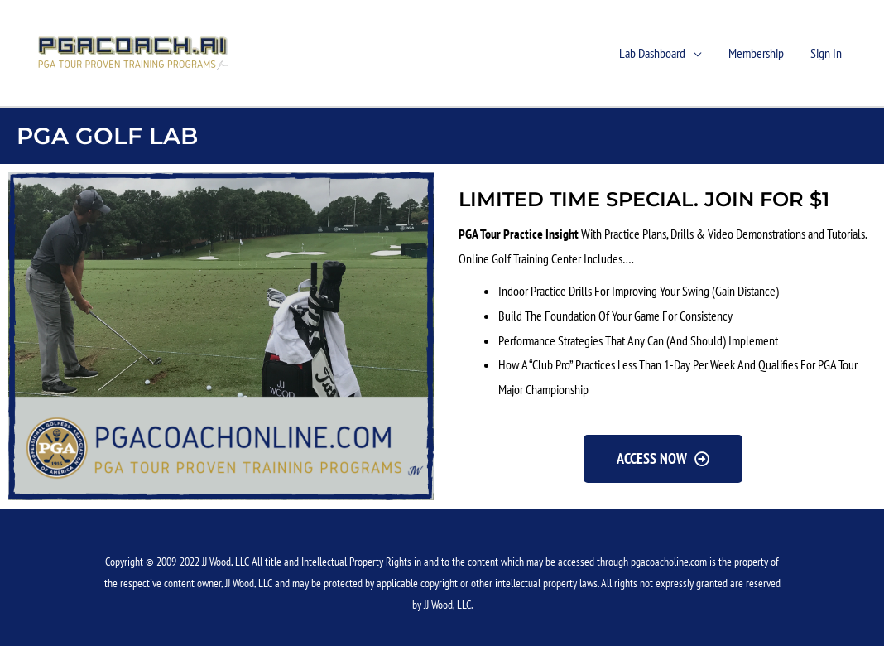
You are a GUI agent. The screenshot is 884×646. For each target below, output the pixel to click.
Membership (756, 53)
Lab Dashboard (652, 53)
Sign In (826, 53)
